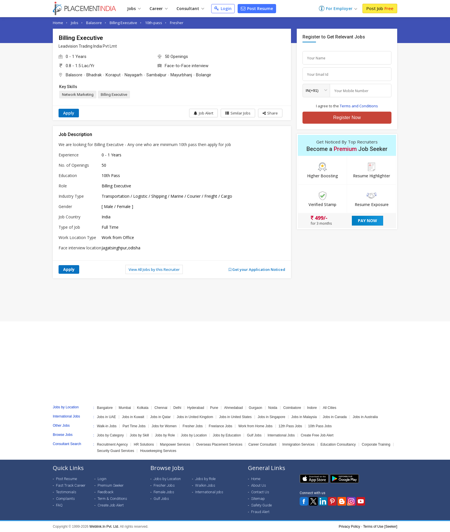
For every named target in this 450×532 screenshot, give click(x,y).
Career (159, 8)
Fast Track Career (71, 485)
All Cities (329, 407)
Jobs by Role (165, 435)
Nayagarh (133, 74)
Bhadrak (94, 74)
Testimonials (66, 492)
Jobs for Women (164, 426)
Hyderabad (195, 407)
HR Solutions (144, 444)
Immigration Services (298, 444)
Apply (68, 113)
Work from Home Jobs (255, 426)
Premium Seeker (111, 485)
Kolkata (142, 407)
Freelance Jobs (220, 426)
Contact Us (260, 492)
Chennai (160, 407)
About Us (258, 485)
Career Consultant (262, 444)
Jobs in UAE (106, 417)
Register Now (347, 117)
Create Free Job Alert (317, 435)
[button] (270, 113)
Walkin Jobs (205, 485)
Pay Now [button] (367, 220)
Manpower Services (175, 444)
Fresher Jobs (193, 426)
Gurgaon (255, 407)
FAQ (59, 505)
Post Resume (257, 8)
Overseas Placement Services (219, 444)
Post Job (379, 8)
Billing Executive (123, 22)
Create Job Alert (111, 505)
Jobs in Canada (335, 417)
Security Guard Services (115, 451)
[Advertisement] (225, 300)
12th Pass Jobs (290, 426)
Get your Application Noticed (257, 269)
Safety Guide (261, 505)
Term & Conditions (112, 498)
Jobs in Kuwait (133, 417)
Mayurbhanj (181, 74)
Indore (312, 407)
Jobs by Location (194, 435)
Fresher (176, 22)
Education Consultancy (338, 444)
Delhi (177, 407)
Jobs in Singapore (271, 417)
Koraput (113, 74)
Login (223, 8)
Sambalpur (156, 74)
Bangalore (105, 407)
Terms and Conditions (359, 105)
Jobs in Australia (365, 417)
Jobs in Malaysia (304, 417)
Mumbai (125, 407)
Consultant (190, 8)
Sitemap (258, 498)
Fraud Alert (260, 512)
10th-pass (153, 22)
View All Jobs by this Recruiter (154, 269)
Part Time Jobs (134, 426)
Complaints (65, 498)
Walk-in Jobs (107, 426)
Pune (214, 407)
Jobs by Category (110, 435)
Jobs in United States (235, 417)
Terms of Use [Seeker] (380, 527)
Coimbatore (292, 407)
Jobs (134, 8)
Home (58, 22)
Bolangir (203, 74)
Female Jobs (164, 492)
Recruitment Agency (112, 444)
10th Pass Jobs (320, 426)
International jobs (209, 492)
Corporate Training (376, 444)
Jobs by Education (227, 435)
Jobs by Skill (139, 435)
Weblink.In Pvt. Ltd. (104, 527)
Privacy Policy (349, 527)
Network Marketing (78, 94)
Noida (272, 407)
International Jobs (281, 435)
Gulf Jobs (254, 435)
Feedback (105, 492)
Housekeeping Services (158, 451)
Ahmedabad (233, 407)
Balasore (94, 22)
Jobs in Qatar (160, 417)
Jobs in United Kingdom (195, 417)
